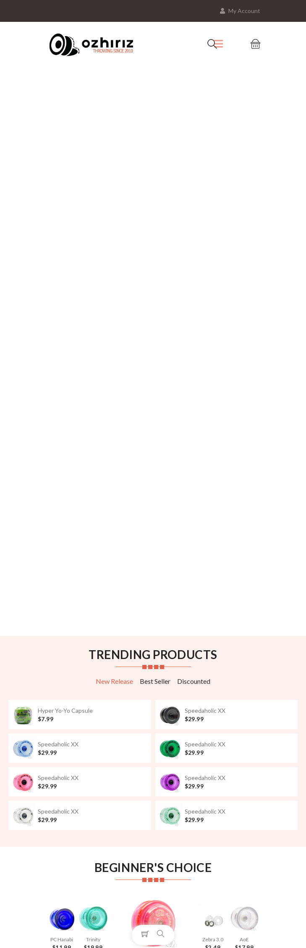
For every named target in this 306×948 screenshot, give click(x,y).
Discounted (193, 681)
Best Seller (155, 681)
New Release (114, 681)
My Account (240, 10)
